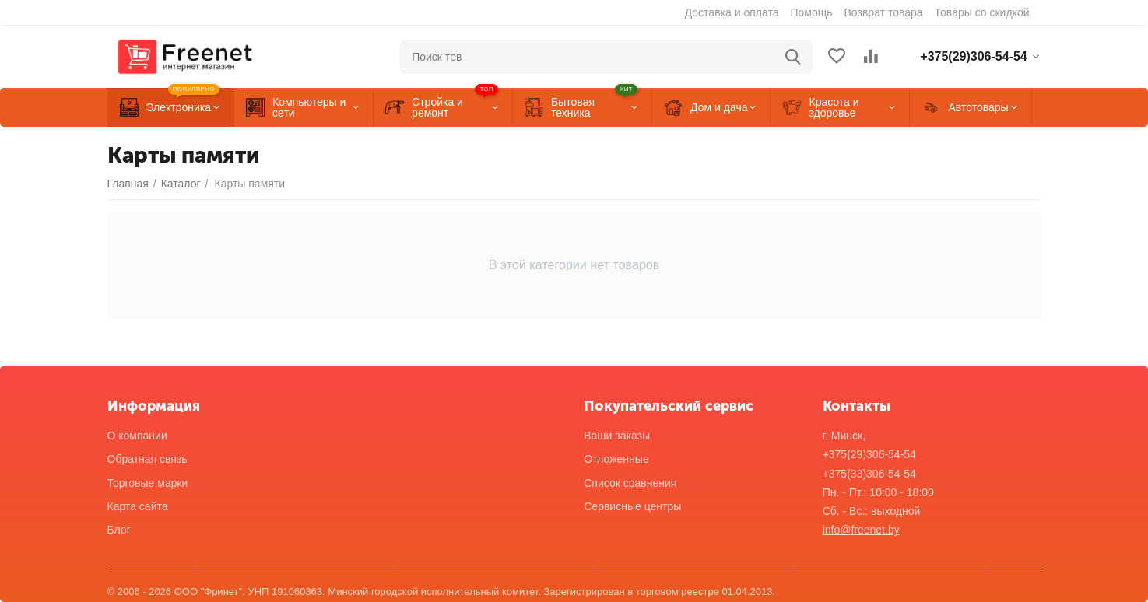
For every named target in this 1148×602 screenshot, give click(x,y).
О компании (137, 435)
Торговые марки (147, 483)
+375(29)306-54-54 (869, 454)
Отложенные (616, 459)
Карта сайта (137, 506)
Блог (119, 529)
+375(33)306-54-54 (869, 473)
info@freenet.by (861, 529)
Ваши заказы (617, 435)
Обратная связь (147, 459)
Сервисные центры (632, 506)
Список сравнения (630, 483)
